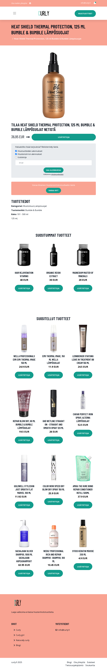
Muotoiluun (28, 206)
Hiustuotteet (85, 13)
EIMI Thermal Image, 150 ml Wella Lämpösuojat (53, 359)
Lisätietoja (63, 137)
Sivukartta (90, 665)
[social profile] (30, 3)
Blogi (18, 645)
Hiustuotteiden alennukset (30, 151)
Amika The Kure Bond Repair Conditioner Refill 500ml (83, 489)
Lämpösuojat (41, 206)
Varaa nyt (53, 190)
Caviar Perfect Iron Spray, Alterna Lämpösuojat (83, 417)
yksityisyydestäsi (57, 174)
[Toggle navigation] (14, 13)
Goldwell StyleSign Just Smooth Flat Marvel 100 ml (24, 489)
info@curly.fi (86, 3)
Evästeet (91, 662)
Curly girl (20, 635)
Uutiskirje (22, 157)
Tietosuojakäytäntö (74, 665)
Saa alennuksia (53, 170)
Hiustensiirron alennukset (30, 154)
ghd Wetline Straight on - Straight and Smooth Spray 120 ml (53, 424)
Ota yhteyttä (79, 662)
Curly (18, 630)
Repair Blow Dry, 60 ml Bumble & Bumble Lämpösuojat (24, 424)
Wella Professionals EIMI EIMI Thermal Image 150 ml (24, 359)
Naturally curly (22, 640)
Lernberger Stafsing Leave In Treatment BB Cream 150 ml (83, 359)
